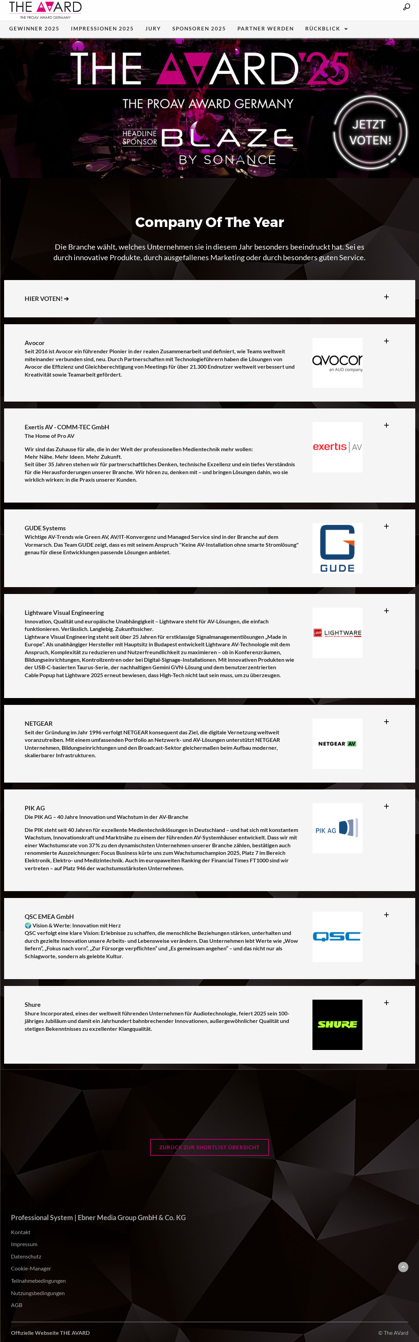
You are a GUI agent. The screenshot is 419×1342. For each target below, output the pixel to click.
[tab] (389, 294)
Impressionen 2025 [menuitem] (102, 28)
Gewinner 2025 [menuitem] (34, 28)
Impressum (24, 1244)
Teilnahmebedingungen (38, 1280)
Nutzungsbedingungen (38, 1293)
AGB (16, 1305)
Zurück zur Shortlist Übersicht (209, 1147)
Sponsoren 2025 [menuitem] (199, 28)
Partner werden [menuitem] (265, 28)
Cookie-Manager (31, 1268)
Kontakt (20, 1232)
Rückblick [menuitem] (322, 28)
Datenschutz (26, 1256)
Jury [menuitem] (153, 28)
